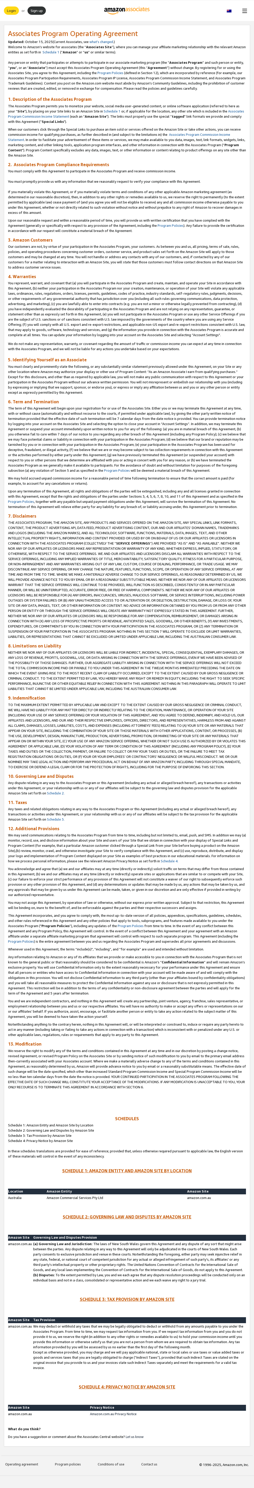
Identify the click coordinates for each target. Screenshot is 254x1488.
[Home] (127, 11)
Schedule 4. (169, 861)
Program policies (68, 1464)
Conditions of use (111, 1464)
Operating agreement (21, 1464)
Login (11, 10)
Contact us (149, 1464)
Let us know (135, 1437)
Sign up (37, 10)
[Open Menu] (243, 11)
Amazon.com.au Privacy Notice (113, 1414)
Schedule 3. (56, 819)
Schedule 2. (56, 793)
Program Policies (110, 73)
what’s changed (101, 42)
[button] (232, 11)
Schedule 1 (50, 52)
